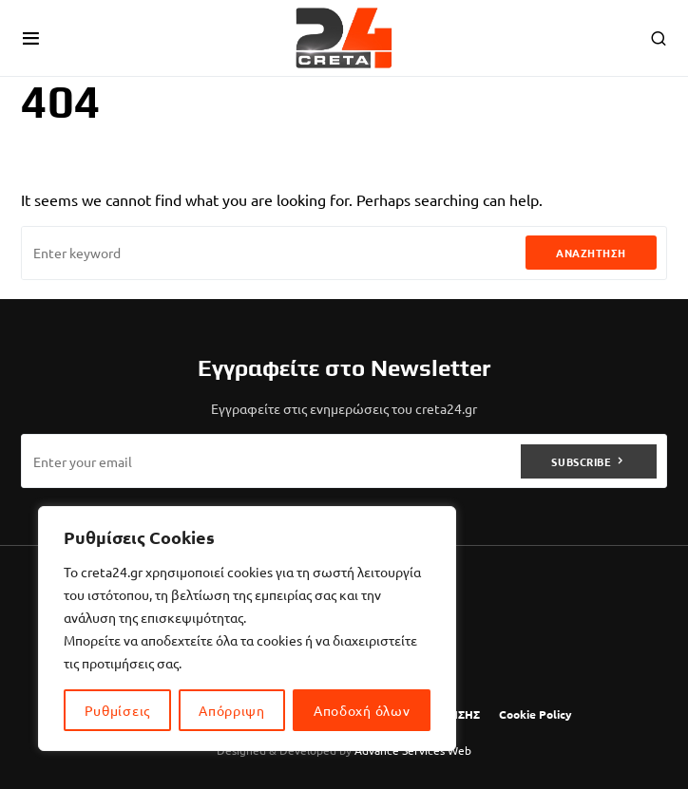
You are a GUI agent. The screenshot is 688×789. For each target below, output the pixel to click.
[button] (31, 38)
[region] (247, 628)
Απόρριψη (232, 710)
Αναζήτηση (591, 252)
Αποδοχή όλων (362, 710)
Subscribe (581, 461)
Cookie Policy (535, 714)
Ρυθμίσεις (117, 710)
